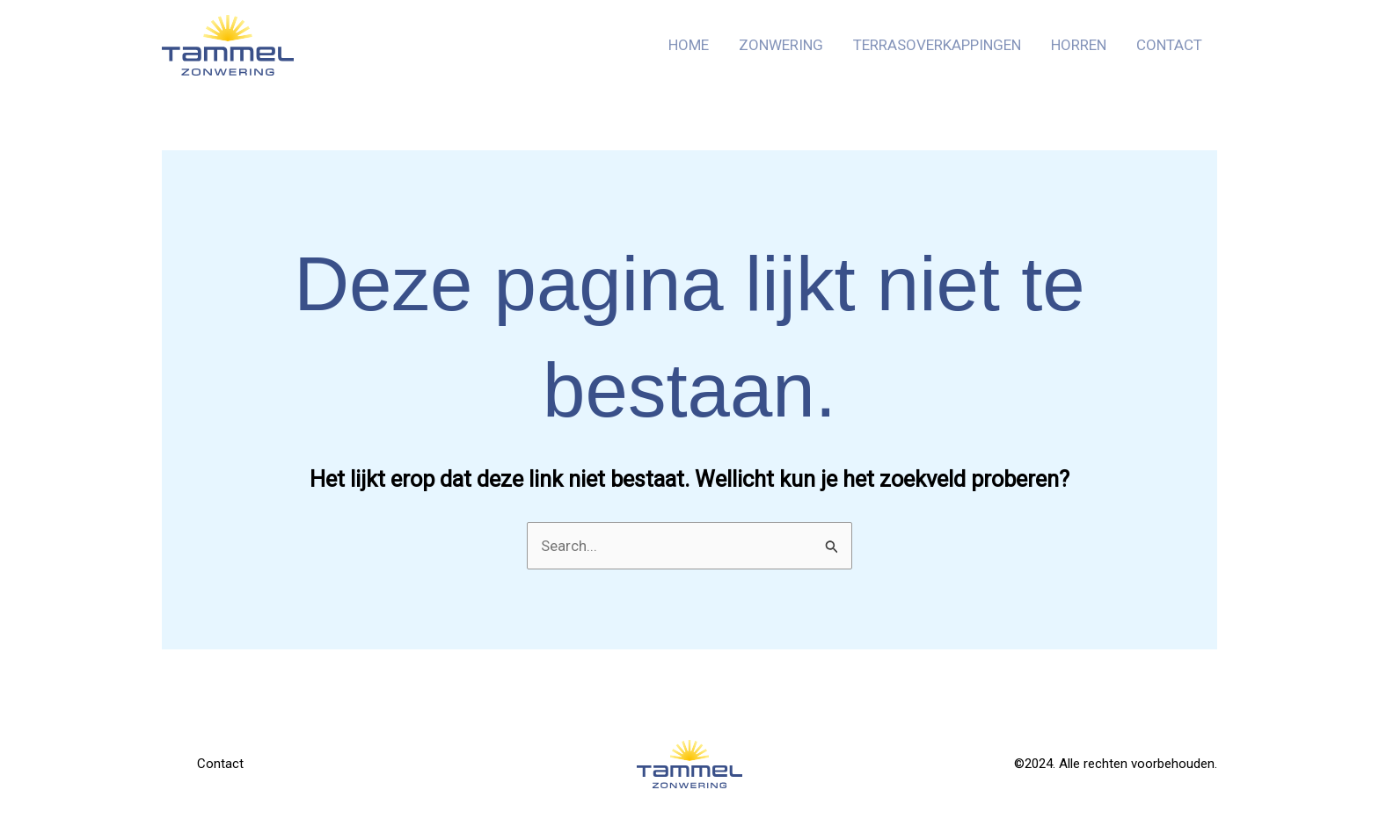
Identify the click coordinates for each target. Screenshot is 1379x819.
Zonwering (781, 45)
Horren (1078, 45)
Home (688, 45)
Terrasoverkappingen (937, 45)
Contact (1169, 45)
